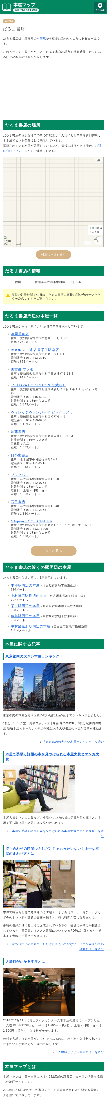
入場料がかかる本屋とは (25, 961)
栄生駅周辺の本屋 (25, 606)
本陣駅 (9, 21)
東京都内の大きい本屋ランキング (32, 656)
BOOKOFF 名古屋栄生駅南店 (35, 350)
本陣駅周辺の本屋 (25, 585)
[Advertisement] (53, 88)
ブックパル (20, 475)
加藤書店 (18, 432)
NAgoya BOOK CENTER (31, 521)
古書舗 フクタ (22, 369)
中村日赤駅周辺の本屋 (29, 596)
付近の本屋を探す (53, 254)
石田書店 (18, 502)
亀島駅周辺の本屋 (25, 616)
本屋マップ (24, 4)
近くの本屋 (99, 10)
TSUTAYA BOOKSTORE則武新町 (38, 385)
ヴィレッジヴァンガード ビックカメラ (42, 412)
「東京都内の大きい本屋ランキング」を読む (73, 741)
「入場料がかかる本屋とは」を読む (79, 1052)
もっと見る (53, 551)
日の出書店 (20, 455)
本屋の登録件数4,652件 (26, 10)
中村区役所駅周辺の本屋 (30, 626)
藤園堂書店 (20, 334)
